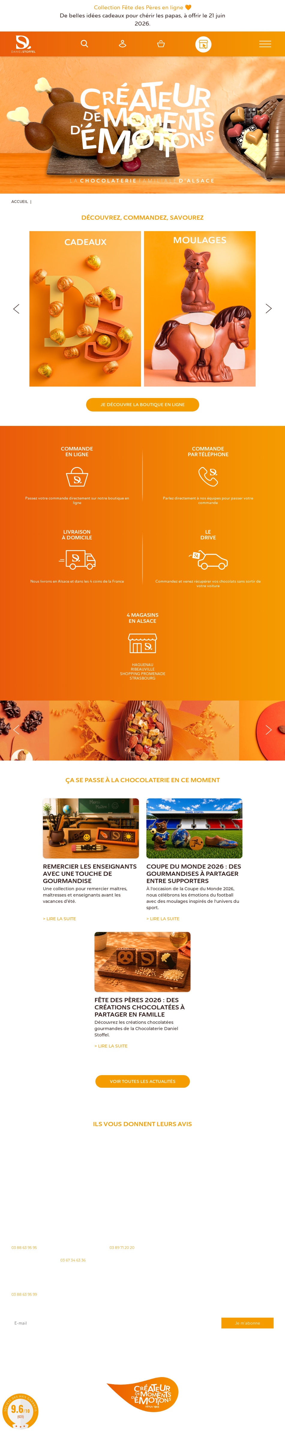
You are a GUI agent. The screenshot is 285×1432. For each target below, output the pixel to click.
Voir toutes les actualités (143, 1081)
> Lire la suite (59, 919)
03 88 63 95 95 (24, 1247)
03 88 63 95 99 (24, 1294)
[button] (269, 307)
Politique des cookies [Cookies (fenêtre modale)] (151, 1425)
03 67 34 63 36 (73, 1260)
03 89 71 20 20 (122, 1247)
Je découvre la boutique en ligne (142, 404)
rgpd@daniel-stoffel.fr (115, 1343)
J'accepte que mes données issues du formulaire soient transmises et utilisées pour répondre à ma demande (142, 1340)
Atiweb (255, 1425)
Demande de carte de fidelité (244, 1356)
